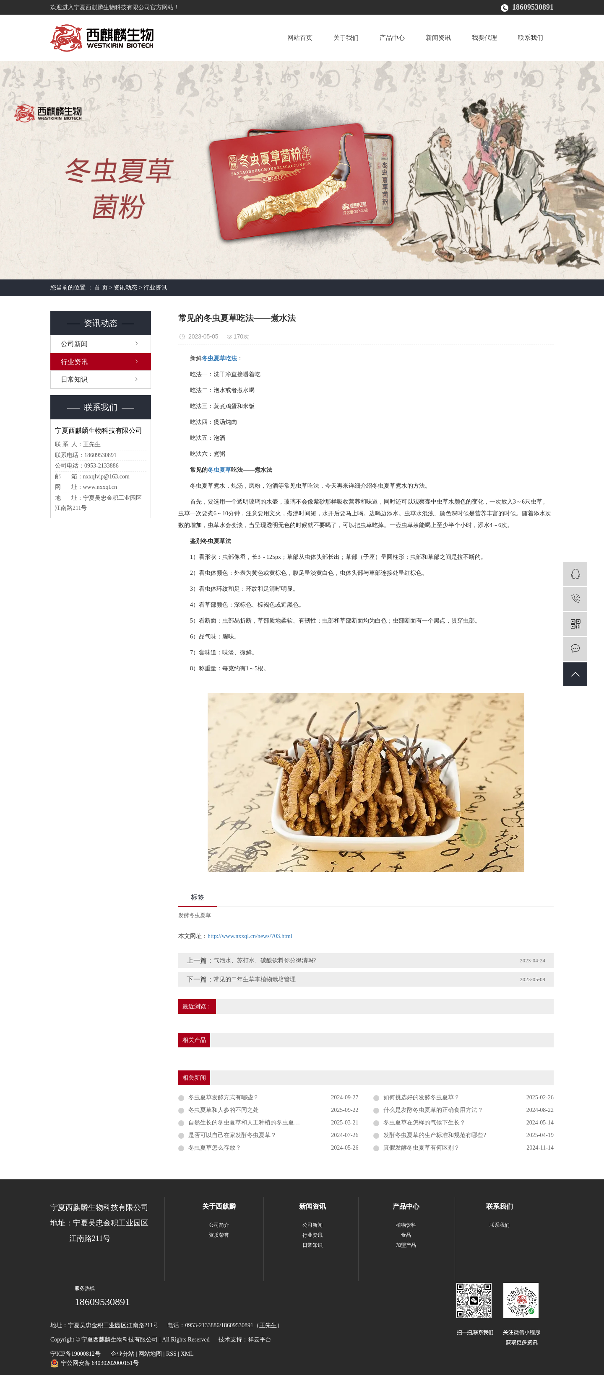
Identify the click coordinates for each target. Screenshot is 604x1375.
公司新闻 (74, 343)
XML (187, 1354)
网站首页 (299, 37)
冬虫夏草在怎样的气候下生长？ (424, 1122)
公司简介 (219, 1225)
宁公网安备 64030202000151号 (100, 1363)
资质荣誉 (219, 1235)
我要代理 (484, 37)
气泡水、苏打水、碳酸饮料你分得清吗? (264, 960)
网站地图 (150, 1354)
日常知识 (74, 379)
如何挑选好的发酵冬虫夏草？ (421, 1097)
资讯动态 (125, 287)
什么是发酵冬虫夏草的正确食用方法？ (433, 1110)
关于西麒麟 (219, 1206)
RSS (171, 1354)
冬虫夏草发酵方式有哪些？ (223, 1097)
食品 (406, 1235)
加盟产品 (406, 1245)
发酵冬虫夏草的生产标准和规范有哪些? (434, 1135)
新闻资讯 (438, 37)
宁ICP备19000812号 (75, 1354)
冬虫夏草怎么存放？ (214, 1148)
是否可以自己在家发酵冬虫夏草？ (232, 1135)
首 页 (101, 287)
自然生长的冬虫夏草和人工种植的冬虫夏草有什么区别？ (261, 1122)
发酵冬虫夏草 (194, 915)
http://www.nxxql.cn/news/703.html (250, 936)
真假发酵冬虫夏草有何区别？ (421, 1148)
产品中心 (392, 37)
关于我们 (346, 37)
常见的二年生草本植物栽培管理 (254, 979)
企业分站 (122, 1354)
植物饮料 (406, 1225)
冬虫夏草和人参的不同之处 (223, 1110)
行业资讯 (155, 287)
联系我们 (530, 37)
